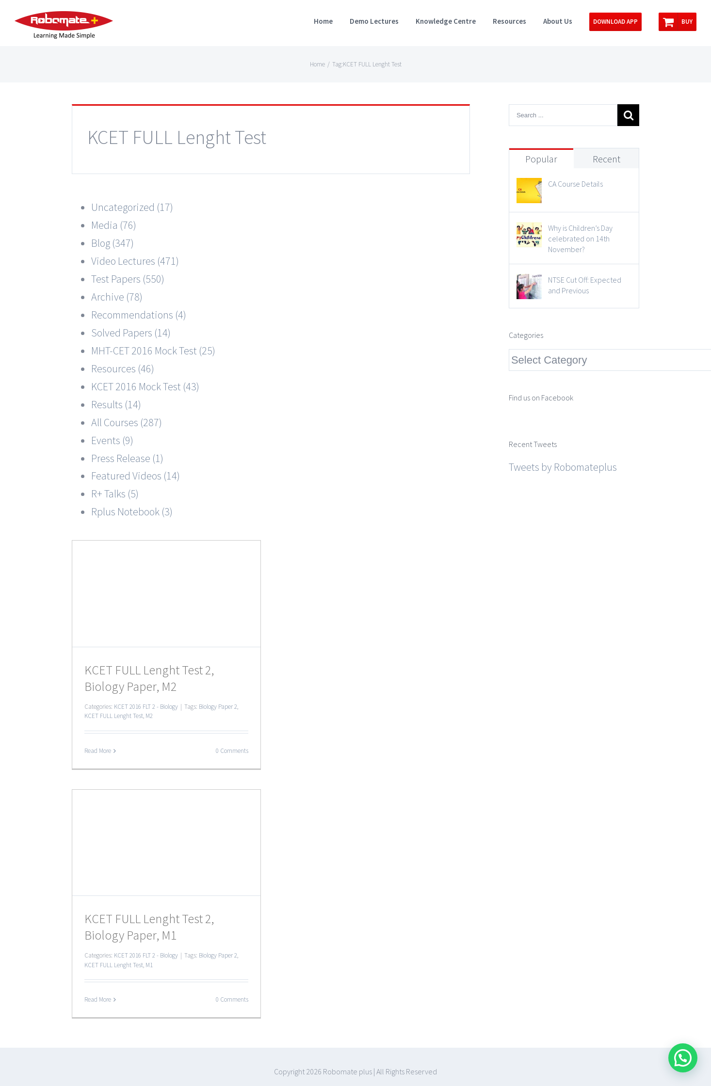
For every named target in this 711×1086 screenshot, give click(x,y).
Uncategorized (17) (132, 207)
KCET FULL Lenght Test (113, 716)
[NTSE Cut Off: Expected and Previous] (529, 282)
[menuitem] (332, 20)
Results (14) (116, 404)
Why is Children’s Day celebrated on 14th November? (580, 238)
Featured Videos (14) (135, 475)
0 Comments (232, 751)
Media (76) (113, 225)
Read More (97, 751)
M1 (149, 965)
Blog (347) (112, 243)
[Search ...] (563, 115)
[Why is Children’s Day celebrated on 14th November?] (529, 231)
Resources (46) (122, 368)
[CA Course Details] (529, 186)
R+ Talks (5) (115, 493)
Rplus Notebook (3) (132, 511)
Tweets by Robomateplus (563, 467)
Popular (541, 159)
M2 (149, 716)
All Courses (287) (126, 422)
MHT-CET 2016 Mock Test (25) (153, 350)
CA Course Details (575, 184)
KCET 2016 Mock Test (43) (145, 386)
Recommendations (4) (138, 314)
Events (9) (112, 440)
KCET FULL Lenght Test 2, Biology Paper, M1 (149, 926)
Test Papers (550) (127, 279)
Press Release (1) (127, 458)
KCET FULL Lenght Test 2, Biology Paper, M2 (149, 678)
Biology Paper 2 (218, 707)
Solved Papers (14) (131, 332)
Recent (606, 159)
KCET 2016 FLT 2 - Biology (146, 707)
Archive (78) (117, 296)
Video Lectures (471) (135, 261)
